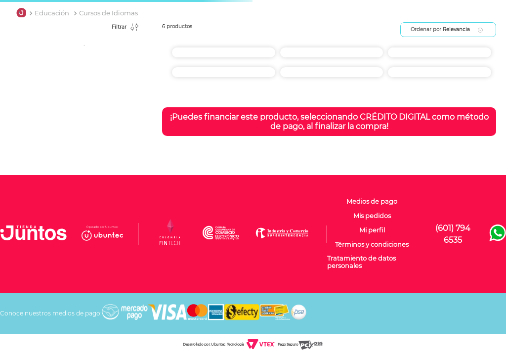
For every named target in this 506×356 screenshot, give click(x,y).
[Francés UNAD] (439, 49)
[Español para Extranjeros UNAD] (331, 69)
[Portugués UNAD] (331, 49)
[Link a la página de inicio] (21, 13)
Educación (52, 13)
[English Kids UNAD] (223, 69)
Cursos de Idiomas (108, 13)
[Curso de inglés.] (223, 49)
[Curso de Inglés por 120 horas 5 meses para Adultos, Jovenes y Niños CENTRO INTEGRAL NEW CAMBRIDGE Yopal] (439, 69)
